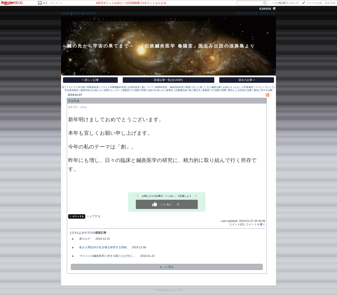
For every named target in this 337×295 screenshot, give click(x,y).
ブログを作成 (314, 3)
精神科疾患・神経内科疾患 (169, 87)
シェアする (93, 216)
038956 (265, 8)
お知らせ (227, 87)
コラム (104, 87)
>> (285, 3)
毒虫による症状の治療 (240, 90)
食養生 (169, 90)
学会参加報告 (71, 90)
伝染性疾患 (134, 87)
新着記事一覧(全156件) (168, 80)
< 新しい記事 (90, 80)
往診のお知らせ (156, 90)
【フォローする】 (247, 13)
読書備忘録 (181, 90)
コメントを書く (255, 224)
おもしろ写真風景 (243, 87)
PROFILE (90, 13)
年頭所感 (73, 101)
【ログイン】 (267, 13)
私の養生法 (195, 90)
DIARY (77, 13)
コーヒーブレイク (264, 87)
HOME (66, 13)
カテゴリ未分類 (76, 87)
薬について (147, 87)
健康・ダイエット (53, 3)
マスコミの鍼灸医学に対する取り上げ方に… (107, 255)
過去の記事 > (246, 80)
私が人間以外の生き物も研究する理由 (103, 247)
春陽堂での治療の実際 (214, 90)
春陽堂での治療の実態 (134, 90)
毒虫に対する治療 (263, 90)
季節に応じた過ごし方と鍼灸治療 (203, 87)
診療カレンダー (112, 90)
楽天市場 (330, 3)
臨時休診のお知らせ (91, 90)
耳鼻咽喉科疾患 (118, 87)
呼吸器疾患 (93, 87)
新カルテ (84, 238)
